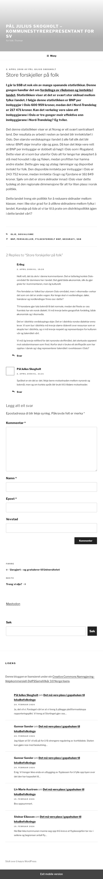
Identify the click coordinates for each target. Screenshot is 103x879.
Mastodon (13, 604)
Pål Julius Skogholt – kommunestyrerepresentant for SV (50, 31)
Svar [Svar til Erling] (19, 355)
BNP (13, 239)
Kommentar (16, 423)
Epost (11, 498)
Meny (51, 55)
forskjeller (25, 239)
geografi (68, 239)
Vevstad (12, 519)
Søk (9, 622)
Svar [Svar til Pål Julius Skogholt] (19, 391)
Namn (11, 478)
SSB (79, 239)
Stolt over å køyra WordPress (20, 861)
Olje (14, 234)
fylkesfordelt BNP (48, 239)
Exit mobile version (51, 874)
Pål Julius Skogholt (42, 69)
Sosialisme (26, 234)
